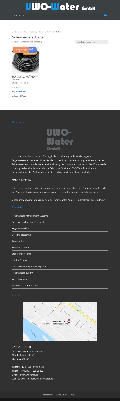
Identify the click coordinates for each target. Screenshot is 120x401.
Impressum (48, 394)
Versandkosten (22, 92)
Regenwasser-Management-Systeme (30, 215)
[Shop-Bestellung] (91, 42)
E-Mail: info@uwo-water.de (25, 374)
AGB (73, 394)
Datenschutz (61, 394)
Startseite (16, 32)
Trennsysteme (19, 241)
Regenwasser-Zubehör (23, 272)
